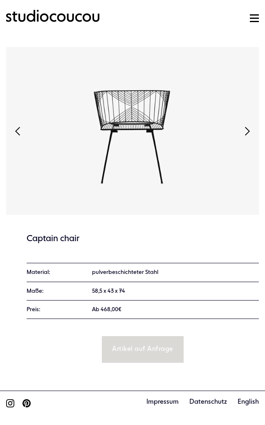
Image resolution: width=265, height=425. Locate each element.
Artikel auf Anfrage (142, 349)
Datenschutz (208, 402)
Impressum (162, 402)
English (248, 402)
